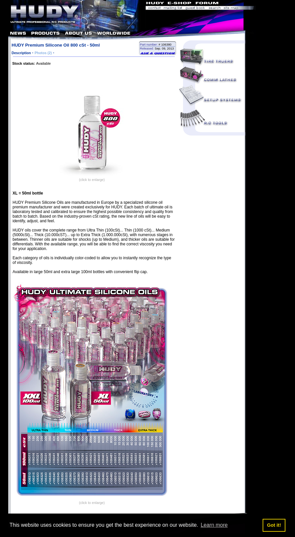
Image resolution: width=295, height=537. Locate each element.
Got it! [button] (274, 525)
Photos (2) (43, 53)
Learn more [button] (214, 525)
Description (21, 53)
